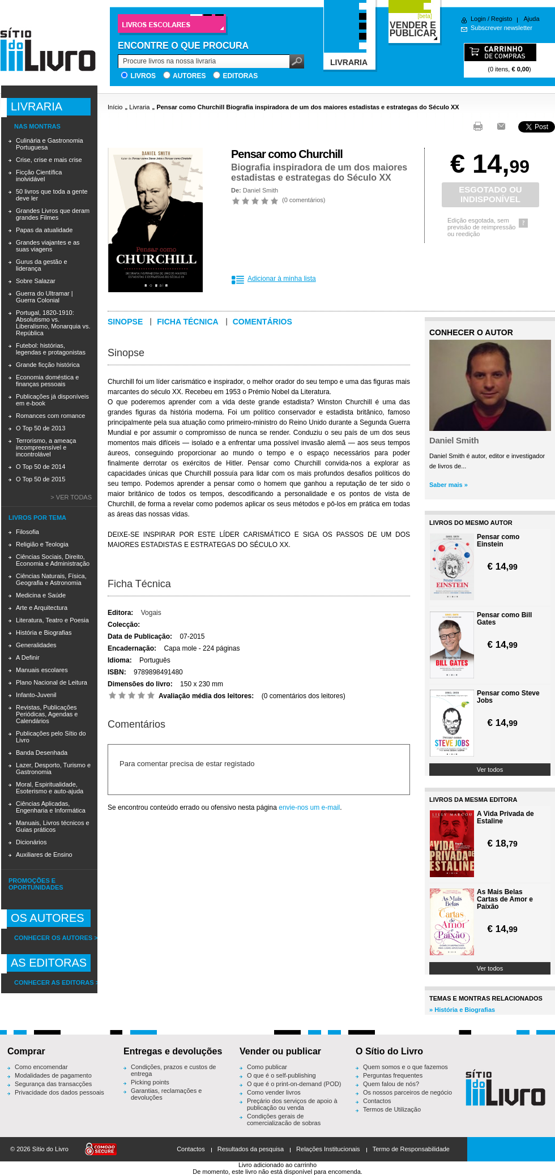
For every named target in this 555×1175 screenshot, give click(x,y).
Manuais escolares (42, 669)
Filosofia (27, 531)
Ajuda (531, 18)
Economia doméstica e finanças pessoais (47, 380)
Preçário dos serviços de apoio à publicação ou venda (292, 1104)
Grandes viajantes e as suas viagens (48, 246)
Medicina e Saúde (41, 595)
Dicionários (31, 842)
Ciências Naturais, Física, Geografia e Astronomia (51, 579)
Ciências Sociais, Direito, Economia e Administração (52, 560)
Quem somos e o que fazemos (405, 1066)
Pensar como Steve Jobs (508, 697)
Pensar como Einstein (498, 540)
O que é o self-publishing (281, 1075)
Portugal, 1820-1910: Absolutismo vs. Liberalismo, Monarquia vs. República (53, 322)
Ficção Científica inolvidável (39, 175)
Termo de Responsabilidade (411, 1149)
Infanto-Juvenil (36, 694)
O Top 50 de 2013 (40, 428)
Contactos (377, 1100)
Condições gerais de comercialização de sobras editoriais (284, 1123)
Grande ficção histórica (48, 364)
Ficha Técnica (139, 583)
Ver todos (490, 769)
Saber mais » (448, 484)
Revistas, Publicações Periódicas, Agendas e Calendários (47, 714)
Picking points (150, 1082)
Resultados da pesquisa (250, 1149)
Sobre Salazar (36, 280)
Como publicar (267, 1066)
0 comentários (303, 199)
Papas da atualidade (44, 230)
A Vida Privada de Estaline (505, 817)
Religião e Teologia (42, 544)
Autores (189, 76)
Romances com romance (50, 415)
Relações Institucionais (328, 1149)
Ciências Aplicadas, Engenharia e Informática (51, 807)
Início (115, 107)
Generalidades (36, 645)
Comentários (262, 321)
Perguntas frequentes (392, 1075)
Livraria (139, 107)
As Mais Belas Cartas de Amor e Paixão (505, 899)
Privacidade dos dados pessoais (59, 1092)
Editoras (240, 76)
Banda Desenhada (41, 752)
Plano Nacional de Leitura (51, 682)
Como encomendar (41, 1066)
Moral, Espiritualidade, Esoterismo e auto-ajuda (49, 787)
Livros (143, 76)
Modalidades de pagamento (53, 1075)
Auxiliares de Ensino (44, 854)
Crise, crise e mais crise (49, 159)
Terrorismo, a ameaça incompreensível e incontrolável (46, 447)
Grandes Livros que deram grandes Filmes (52, 214)
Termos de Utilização (392, 1109)
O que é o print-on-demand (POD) (294, 1083)
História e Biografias (43, 632)
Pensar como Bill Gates (504, 619)
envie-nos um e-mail (309, 807)
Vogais (151, 613)
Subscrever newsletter (501, 27)
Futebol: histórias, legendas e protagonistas (51, 349)
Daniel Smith (260, 190)
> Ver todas (71, 497)
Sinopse (125, 321)
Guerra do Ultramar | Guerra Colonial (44, 297)
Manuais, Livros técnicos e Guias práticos (52, 826)
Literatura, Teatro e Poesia (52, 620)
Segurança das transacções (53, 1083)
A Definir (28, 657)
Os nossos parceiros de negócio (407, 1092)
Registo (501, 18)
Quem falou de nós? (391, 1083)
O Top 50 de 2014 (40, 466)
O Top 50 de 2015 (40, 479)
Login (478, 18)
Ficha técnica (187, 321)
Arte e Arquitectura (41, 607)
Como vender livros (274, 1092)
